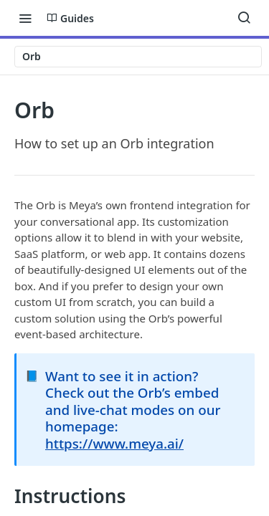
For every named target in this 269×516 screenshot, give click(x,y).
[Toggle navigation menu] (25, 18)
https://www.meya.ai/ (114, 443)
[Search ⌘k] (244, 18)
